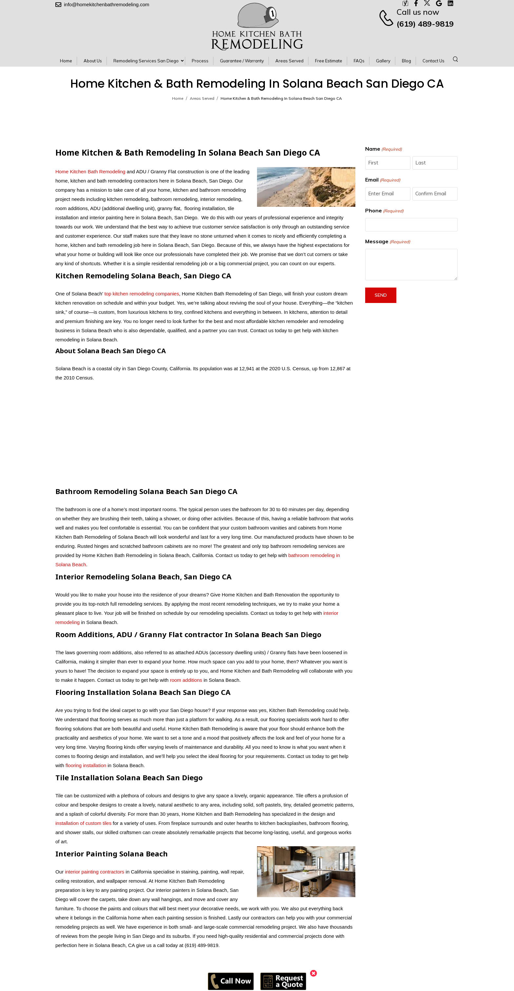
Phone (384, 210)
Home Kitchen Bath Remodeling (90, 171)
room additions (186, 680)
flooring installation (86, 765)
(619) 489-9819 (425, 24)
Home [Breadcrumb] (177, 98)
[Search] (456, 59)
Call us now (418, 12)
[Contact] (387, 17)
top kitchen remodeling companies (141, 293)
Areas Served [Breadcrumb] (202, 98)
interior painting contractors (94, 871)
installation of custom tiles (83, 823)
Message (387, 241)
